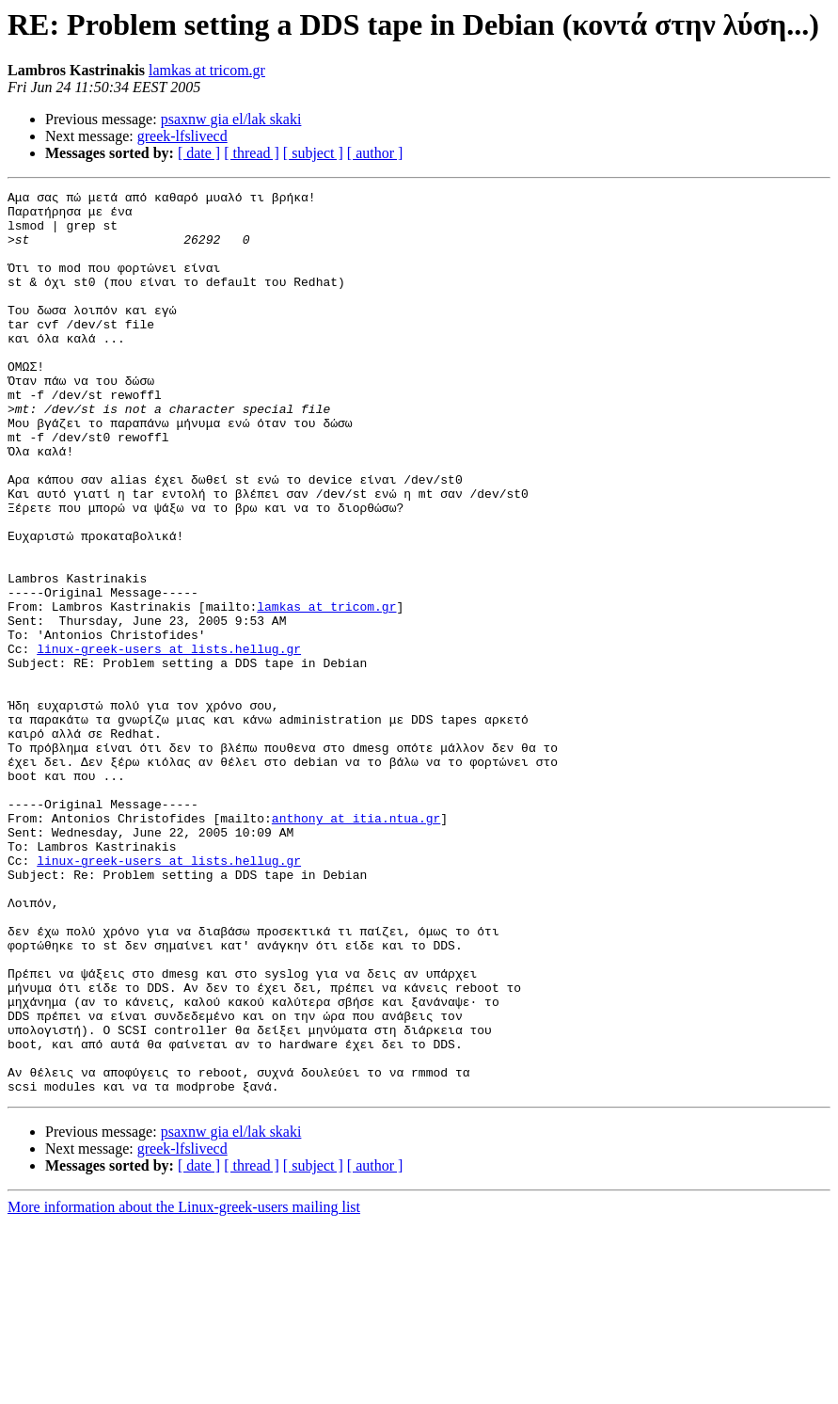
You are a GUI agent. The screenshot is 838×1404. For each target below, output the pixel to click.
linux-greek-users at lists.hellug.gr (169, 741)
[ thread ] (251, 153)
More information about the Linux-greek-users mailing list (184, 1388)
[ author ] (375, 153)
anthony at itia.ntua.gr (356, 944)
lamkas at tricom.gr (207, 70)
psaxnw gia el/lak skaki (231, 119)
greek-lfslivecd (182, 136)
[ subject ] (313, 153)
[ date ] (199, 153)
